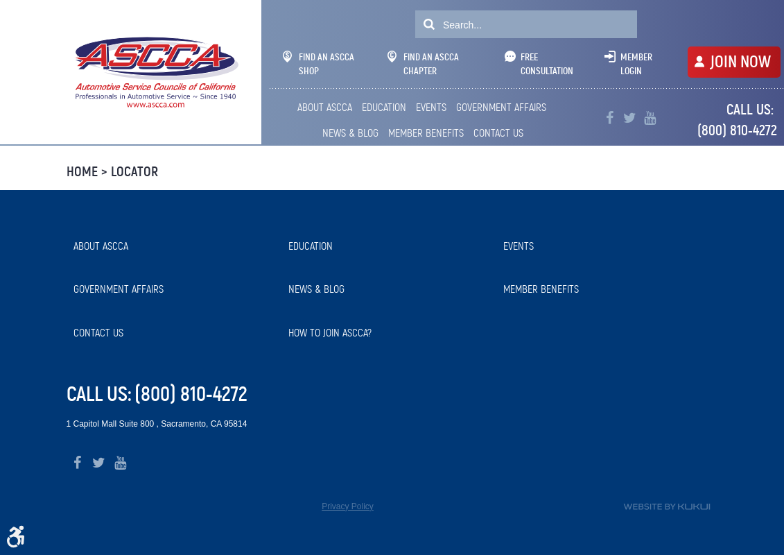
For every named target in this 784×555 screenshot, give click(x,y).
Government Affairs (501, 107)
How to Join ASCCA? (330, 332)
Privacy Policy (348, 506)
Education (384, 107)
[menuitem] (326, 107)
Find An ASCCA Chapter (423, 64)
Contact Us (498, 132)
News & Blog (350, 132)
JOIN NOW (740, 61)
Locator (134, 171)
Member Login (636, 64)
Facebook (609, 118)
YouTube (650, 118)
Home (82, 171)
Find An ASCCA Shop (318, 64)
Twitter (629, 118)
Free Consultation (547, 64)
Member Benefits (426, 132)
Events (431, 107)
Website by (666, 507)
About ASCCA (324, 107)
